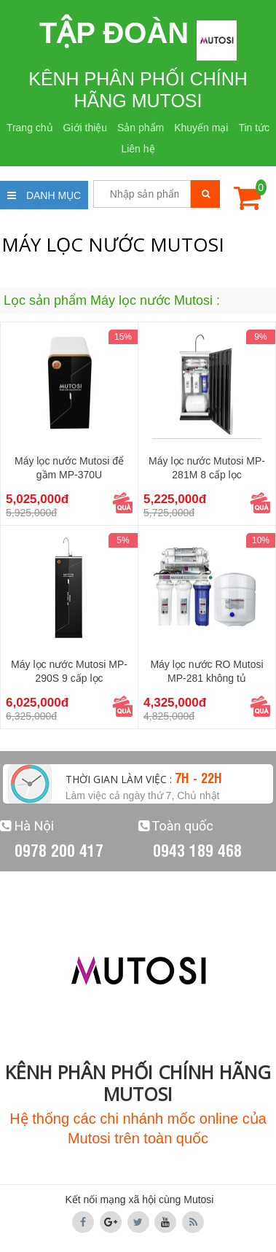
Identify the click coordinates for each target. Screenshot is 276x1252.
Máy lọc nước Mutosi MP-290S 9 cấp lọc (69, 671)
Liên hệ (137, 149)
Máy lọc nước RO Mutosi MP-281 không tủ (206, 671)
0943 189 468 (197, 849)
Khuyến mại (201, 127)
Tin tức (253, 127)
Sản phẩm (140, 127)
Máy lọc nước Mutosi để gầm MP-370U (69, 468)
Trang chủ (30, 127)
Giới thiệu (85, 127)
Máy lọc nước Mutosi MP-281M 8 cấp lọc (207, 468)
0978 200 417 (59, 849)
